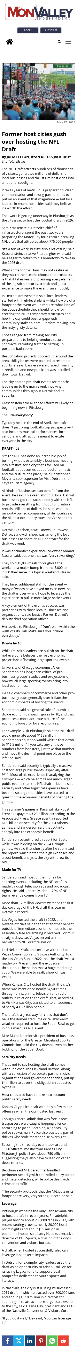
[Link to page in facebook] (7, 1340)
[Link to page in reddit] (63, 1340)
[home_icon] (9, 42)
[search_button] (59, 42)
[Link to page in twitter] (18, 1340)
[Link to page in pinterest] (41, 1340)
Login (28, 30)
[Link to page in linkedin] (30, 1340)
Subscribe (50, 30)
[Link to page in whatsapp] (52, 1340)
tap (68, 41)
